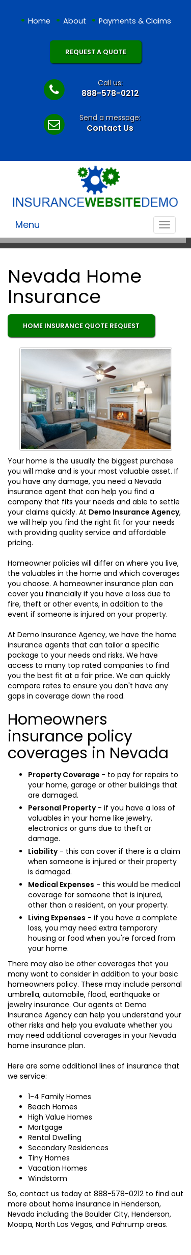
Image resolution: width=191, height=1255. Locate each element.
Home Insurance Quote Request (81, 325)
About (74, 21)
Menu (27, 224)
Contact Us (110, 128)
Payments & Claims (135, 21)
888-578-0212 (110, 93)
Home (39, 21)
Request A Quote (95, 52)
